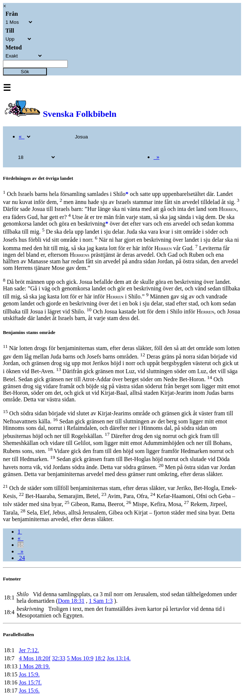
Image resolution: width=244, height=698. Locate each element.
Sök (25, 71)
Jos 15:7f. (30, 682)
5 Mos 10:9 (80, 658)
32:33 (58, 658)
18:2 (100, 658)
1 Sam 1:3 (100, 601)
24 (21, 558)
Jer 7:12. (29, 650)
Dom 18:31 (71, 601)
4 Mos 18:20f (34, 658)
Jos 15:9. (29, 674)
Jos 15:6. (29, 690)
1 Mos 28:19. (34, 666)
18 (20, 545)
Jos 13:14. (119, 658)
